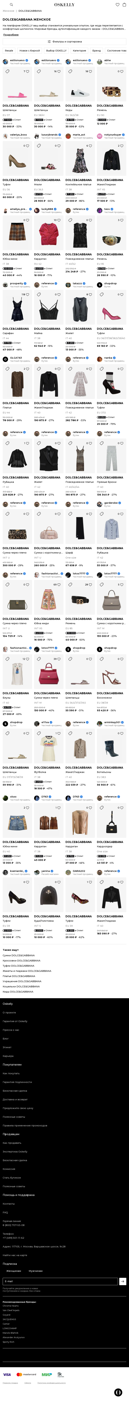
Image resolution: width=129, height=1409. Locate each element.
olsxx (13, 796)
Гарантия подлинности (17, 1082)
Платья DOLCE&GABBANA (19, 976)
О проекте (9, 1012)
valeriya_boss (18, 134)
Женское (8, 10)
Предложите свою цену (18, 1108)
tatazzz (77, 283)
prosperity (16, 283)
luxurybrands (49, 134)
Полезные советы (14, 1116)
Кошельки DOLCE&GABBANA (21, 986)
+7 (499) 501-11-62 (13, 1237)
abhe (107, 60)
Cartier (6, 1324)
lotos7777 (79, 573)
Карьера (8, 1056)
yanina (45, 871)
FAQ (5, 1212)
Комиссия (9, 1169)
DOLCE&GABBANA (16, 105)
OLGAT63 (16, 357)
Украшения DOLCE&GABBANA (22, 981)
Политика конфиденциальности (51, 1383)
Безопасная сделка (15, 1090)
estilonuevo (17, 60)
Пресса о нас (11, 1029)
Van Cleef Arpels (11, 1310)
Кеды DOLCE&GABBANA (18, 991)
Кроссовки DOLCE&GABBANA (21, 960)
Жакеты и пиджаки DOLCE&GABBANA (27, 970)
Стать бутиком (12, 1177)
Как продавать (12, 1142)
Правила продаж (10, 1383)
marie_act (79, 134)
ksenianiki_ (17, 871)
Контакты (9, 1203)
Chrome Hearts (10, 1306)
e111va (45, 722)
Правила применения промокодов (25, 1125)
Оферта (28, 1383)
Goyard (6, 1315)
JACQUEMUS (9, 1319)
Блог (6, 1038)
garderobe (111, 503)
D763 (44, 796)
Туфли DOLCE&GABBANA (18, 965)
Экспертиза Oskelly (15, 1151)
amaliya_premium (19, 209)
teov (107, 209)
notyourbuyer (112, 134)
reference (79, 209)
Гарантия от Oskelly (15, 1021)
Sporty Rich (8, 1342)
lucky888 (47, 209)
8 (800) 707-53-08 (14, 1225)
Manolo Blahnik (10, 1333)
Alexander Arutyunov (14, 1337)
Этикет (7, 1047)
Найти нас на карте (15, 1255)
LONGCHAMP (10, 1328)
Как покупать (11, 1073)
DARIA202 (79, 871)
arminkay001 (112, 722)
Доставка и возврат (15, 1099)
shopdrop (110, 283)
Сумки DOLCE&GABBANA (19, 955)
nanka (108, 357)
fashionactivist (50, 573)
